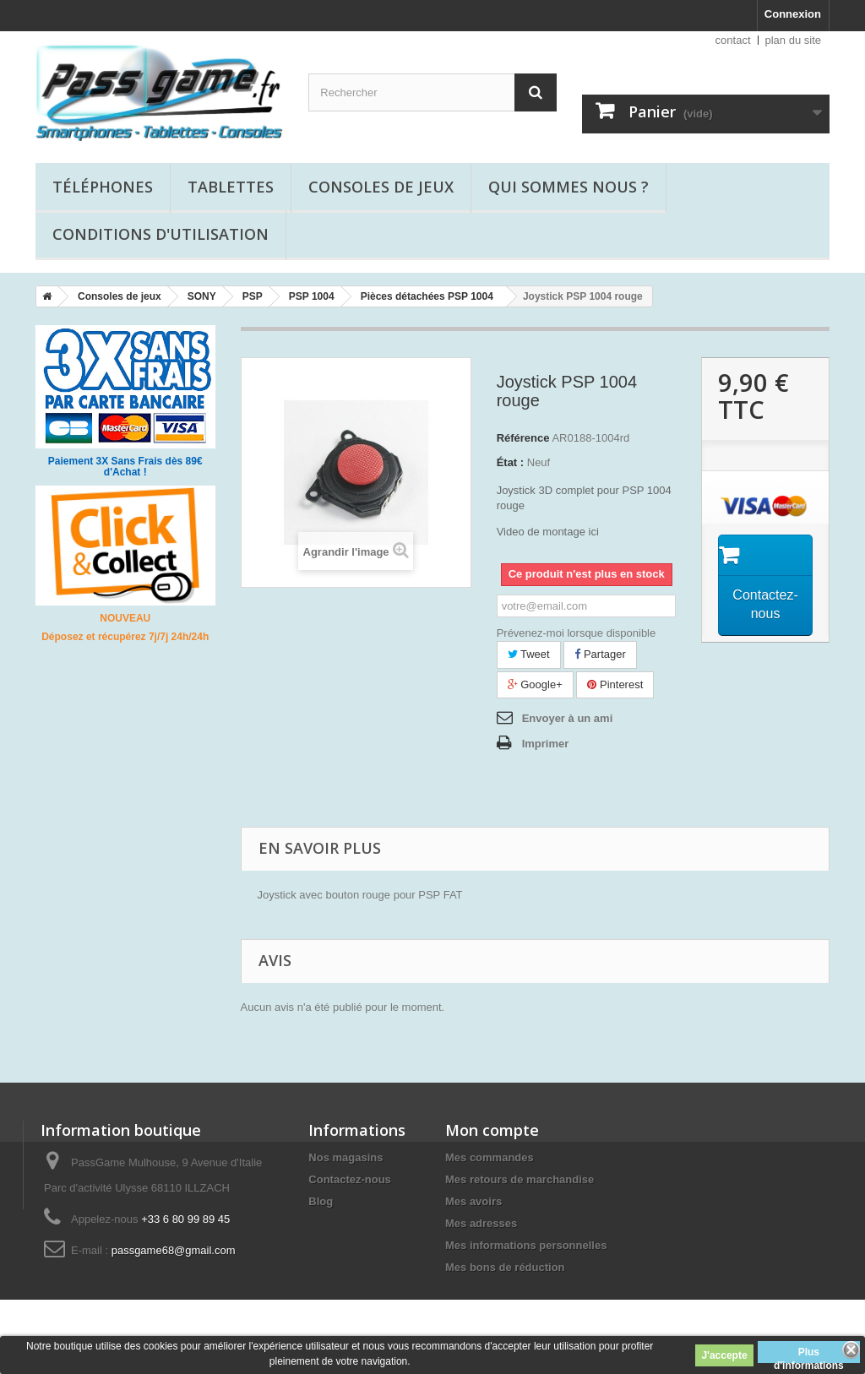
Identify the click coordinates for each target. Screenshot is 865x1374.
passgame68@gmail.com (174, 1250)
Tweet (529, 654)
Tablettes (231, 187)
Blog (320, 1201)
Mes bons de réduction (505, 1267)
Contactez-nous (349, 1179)
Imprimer (545, 743)
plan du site (793, 40)
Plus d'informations (809, 1354)
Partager (599, 654)
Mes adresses (481, 1223)
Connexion (792, 14)
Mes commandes (489, 1157)
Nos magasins (345, 1157)
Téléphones (102, 187)
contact (733, 40)
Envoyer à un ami (567, 718)
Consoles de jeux (381, 187)
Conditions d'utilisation (160, 234)
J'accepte (724, 1355)
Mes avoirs (473, 1201)
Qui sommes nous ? (568, 187)
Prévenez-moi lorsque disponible (576, 633)
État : (511, 462)
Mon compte (492, 1130)
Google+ (535, 684)
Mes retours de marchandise (519, 1179)
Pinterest (615, 684)
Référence (523, 438)
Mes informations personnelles (526, 1245)
